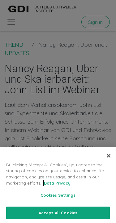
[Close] (108, 160)
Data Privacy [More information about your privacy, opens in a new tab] (57, 186)
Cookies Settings (58, 199)
